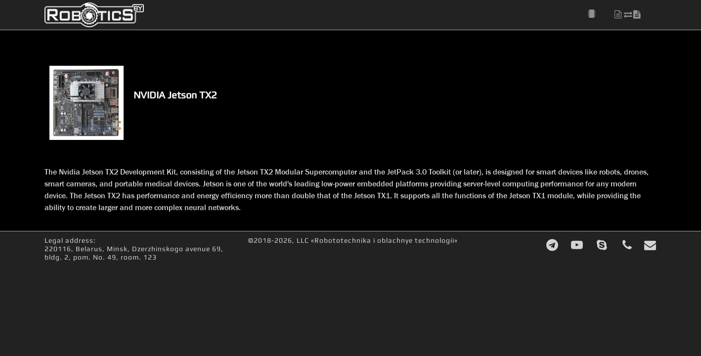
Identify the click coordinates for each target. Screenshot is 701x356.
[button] (597, 14)
